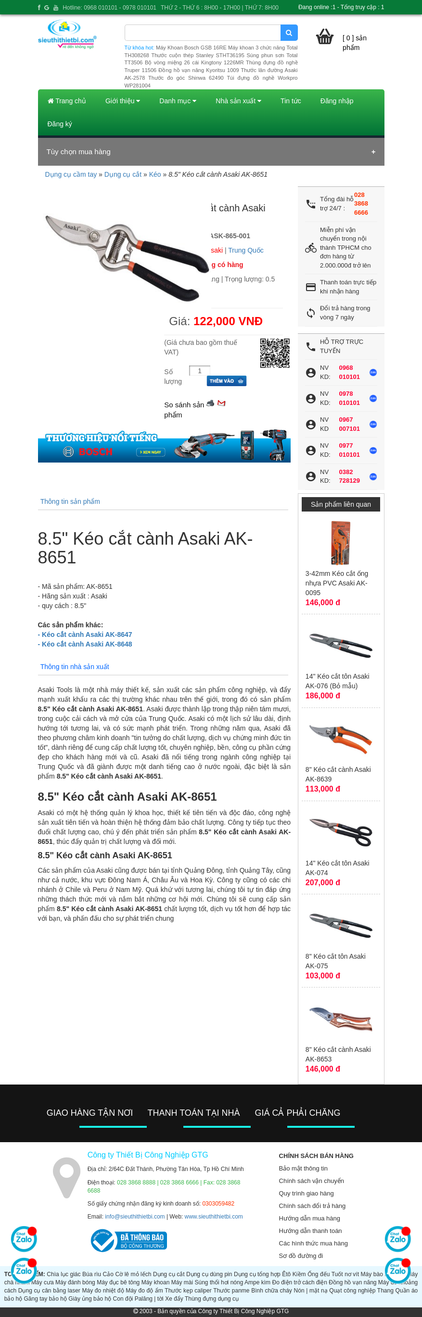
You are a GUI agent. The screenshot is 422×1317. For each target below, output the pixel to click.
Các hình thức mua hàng (313, 1243)
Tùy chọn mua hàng (79, 151)
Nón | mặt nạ (311, 1290)
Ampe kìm (257, 1282)
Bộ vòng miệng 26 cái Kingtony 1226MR (194, 62)
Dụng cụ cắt (122, 174)
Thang (385, 1290)
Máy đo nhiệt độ (103, 1290)
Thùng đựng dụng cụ (212, 1298)
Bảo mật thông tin (303, 1168)
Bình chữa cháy (271, 1290)
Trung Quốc (246, 250)
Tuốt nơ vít (345, 1274)
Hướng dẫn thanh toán (310, 1230)
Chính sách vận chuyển (311, 1180)
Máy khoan (155, 1282)
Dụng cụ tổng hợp (257, 1274)
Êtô (286, 1274)
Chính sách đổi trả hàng (312, 1205)
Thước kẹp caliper (188, 1290)
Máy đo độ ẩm (144, 1290)
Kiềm (299, 1274)
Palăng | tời (149, 1298)
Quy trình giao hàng (306, 1193)
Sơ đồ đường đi (301, 1255)
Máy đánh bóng (75, 1282)
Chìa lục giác (63, 1274)
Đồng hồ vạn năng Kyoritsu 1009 (198, 70)
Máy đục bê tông (118, 1282)
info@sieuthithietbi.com (135, 1216)
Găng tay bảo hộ (45, 1298)
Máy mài (182, 1282)
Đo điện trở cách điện (299, 1282)
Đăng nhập (337, 101)
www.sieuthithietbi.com (213, 1216)
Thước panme (231, 1290)
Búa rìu (91, 1274)
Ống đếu (318, 1274)
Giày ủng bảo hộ (89, 1298)
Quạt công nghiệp (352, 1290)
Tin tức (291, 101)
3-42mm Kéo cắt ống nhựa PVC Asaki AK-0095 (337, 583)
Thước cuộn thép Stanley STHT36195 (197, 55)
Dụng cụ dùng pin (209, 1274)
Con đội (123, 1298)
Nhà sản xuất (238, 101)
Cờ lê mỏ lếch (133, 1274)
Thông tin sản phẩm (70, 501)
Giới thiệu (122, 101)
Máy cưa (42, 1282)
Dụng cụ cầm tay (71, 174)
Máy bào (372, 1274)
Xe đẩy (174, 1298)
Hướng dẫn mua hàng (309, 1218)
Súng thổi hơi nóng (219, 1282)
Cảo (108, 1274)
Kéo (155, 174)
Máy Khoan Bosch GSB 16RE (191, 47)
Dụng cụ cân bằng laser (49, 1290)
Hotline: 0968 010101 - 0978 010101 (109, 7)
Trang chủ (67, 101)
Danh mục (177, 101)
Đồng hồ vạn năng (352, 1282)
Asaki (214, 250)
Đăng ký (60, 124)
